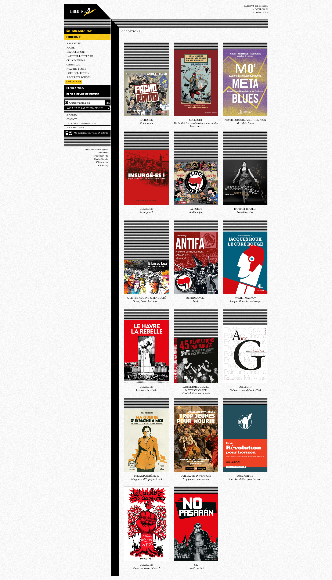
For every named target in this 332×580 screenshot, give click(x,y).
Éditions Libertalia (256, 6)
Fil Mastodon (102, 162)
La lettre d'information (81, 123)
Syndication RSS (101, 156)
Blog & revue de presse (82, 94)
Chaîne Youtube (101, 159)
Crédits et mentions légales (96, 149)
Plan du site (103, 152)
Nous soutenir (75, 127)
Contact (71, 119)
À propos (71, 115)
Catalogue (261, 9)
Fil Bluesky (103, 165)
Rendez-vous (75, 88)
